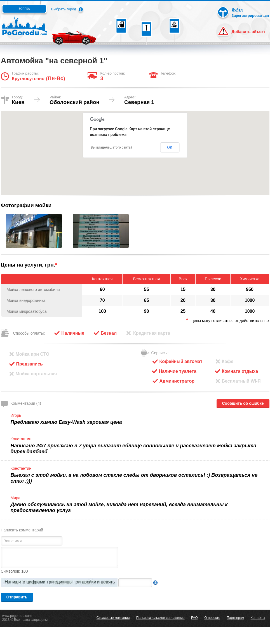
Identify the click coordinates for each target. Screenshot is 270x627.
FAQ (194, 618)
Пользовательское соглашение (160, 618)
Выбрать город (63, 9)
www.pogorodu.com (17, 616)
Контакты (258, 618)
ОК (169, 147)
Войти (237, 9)
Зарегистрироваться (250, 15)
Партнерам (235, 618)
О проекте (212, 618)
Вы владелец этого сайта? (111, 147)
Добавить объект (249, 31)
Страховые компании (113, 618)
